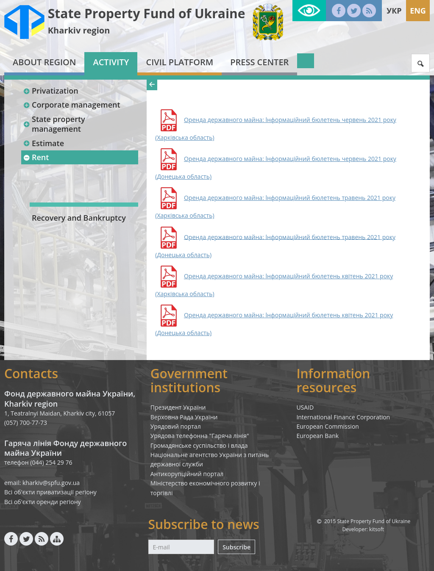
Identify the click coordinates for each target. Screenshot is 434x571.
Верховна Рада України (184, 417)
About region (44, 62)
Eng (418, 11)
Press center (259, 62)
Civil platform (179, 62)
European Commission (327, 426)
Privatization (50, 91)
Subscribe (236, 547)
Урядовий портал (175, 426)
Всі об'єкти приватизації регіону (50, 492)
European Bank (317, 436)
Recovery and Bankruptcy (79, 218)
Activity (111, 62)
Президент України (178, 407)
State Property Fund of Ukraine (146, 13)
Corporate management (71, 105)
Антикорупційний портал (187, 474)
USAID (305, 407)
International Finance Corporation (343, 417)
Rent (36, 157)
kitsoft (376, 529)
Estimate (43, 143)
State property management (54, 124)
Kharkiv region (79, 30)
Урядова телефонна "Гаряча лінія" (199, 436)
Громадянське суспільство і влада (199, 445)
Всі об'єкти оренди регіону (42, 502)
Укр (394, 11)
